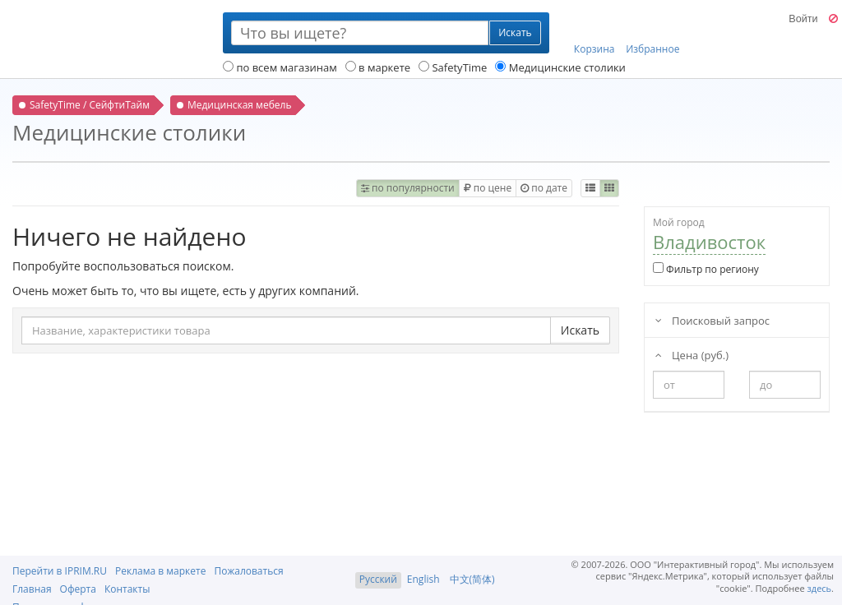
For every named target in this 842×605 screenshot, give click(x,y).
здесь (819, 588)
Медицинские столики (560, 67)
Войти (803, 19)
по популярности (408, 188)
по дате (543, 188)
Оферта (78, 589)
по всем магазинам (280, 67)
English (423, 579)
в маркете (377, 67)
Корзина (594, 33)
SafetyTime (453, 67)
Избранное (652, 33)
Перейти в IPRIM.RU (59, 571)
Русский (378, 579)
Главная (32, 589)
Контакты (127, 589)
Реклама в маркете (160, 571)
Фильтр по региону (706, 269)
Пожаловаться (248, 571)
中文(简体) (472, 579)
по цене (487, 188)
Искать (580, 330)
